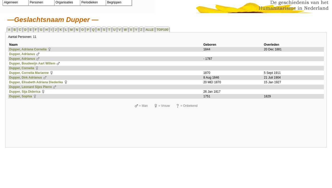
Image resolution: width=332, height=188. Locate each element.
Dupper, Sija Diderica (24, 91)
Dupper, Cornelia (21, 68)
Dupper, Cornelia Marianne (29, 73)
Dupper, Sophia (20, 96)
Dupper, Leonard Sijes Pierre (30, 87)
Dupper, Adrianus (22, 54)
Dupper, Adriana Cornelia (28, 49)
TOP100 (162, 30)
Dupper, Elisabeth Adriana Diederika (36, 82)
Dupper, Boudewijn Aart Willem (32, 63)
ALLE (149, 30)
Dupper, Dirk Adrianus (25, 77)
